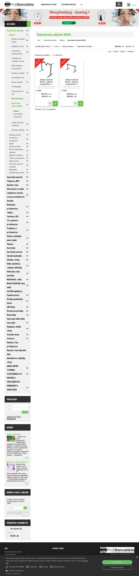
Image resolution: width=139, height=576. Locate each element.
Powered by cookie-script (13, 573)
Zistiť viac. (19, 514)
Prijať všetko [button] (117, 562)
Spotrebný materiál (68, 4)
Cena (56, 46)
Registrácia (11, 419)
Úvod (38, 40)
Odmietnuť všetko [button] (117, 567)
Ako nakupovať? (10, 554)
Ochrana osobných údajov (13, 552)
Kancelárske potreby (49, 4)
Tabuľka (128, 46)
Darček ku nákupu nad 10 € (17, 462)
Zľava (123, 51)
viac (26, 458)
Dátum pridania (67, 46)
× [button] (137, 557)
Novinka (131, 51)
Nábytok (62, 40)
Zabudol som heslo (14, 417)
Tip (110, 51)
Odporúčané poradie (84, 46)
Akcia (116, 51)
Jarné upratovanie (14, 434)
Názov (48, 46)
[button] (47, 571)
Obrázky (118, 46)
